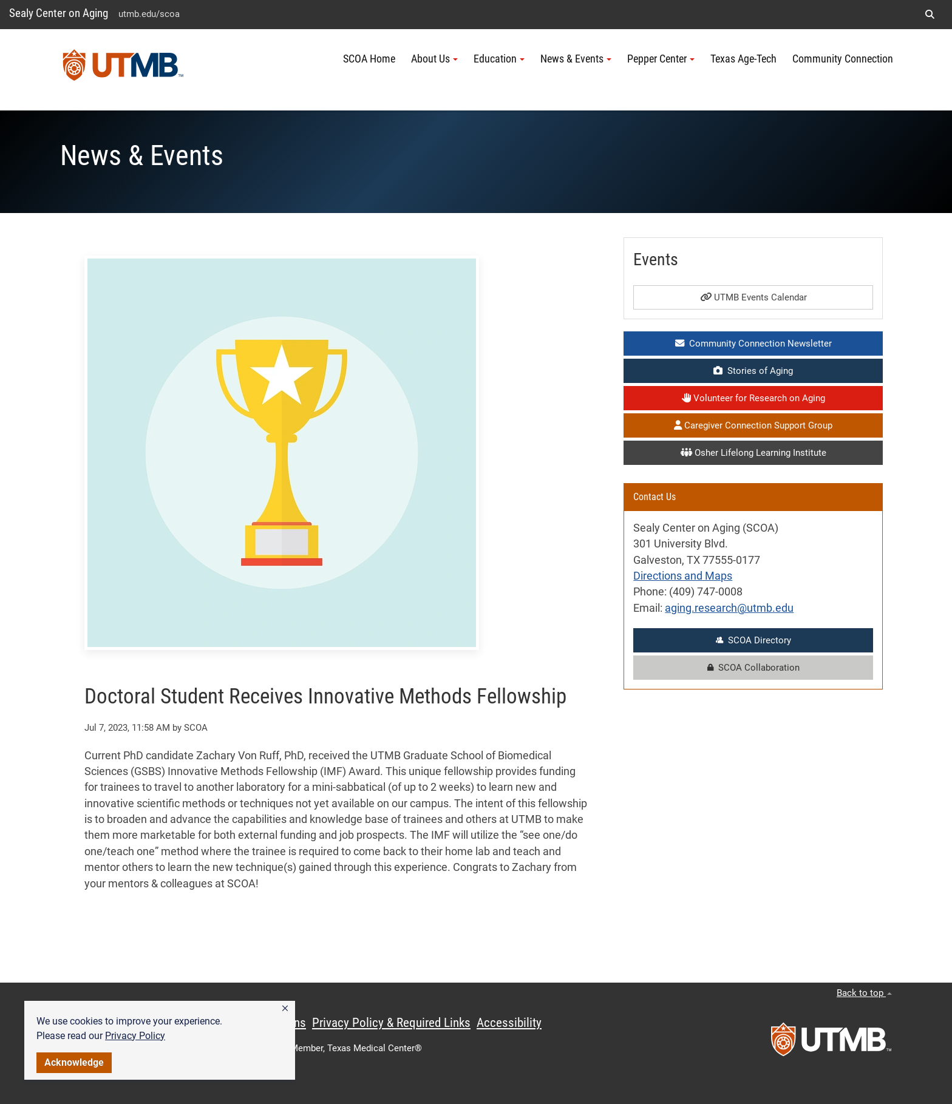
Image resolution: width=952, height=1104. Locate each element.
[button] (285, 1009)
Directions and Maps (682, 576)
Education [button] (499, 59)
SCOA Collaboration (753, 667)
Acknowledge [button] (74, 1062)
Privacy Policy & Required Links (391, 1022)
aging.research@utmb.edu (729, 608)
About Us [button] (434, 59)
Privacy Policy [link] (135, 1035)
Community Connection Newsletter (753, 343)
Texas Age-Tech (743, 59)
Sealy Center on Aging (58, 13)
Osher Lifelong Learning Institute (753, 452)
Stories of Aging (753, 370)
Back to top (864, 992)
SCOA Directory (753, 640)
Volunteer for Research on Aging (753, 398)
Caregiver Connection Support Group (753, 425)
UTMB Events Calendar (753, 297)
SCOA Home (369, 59)
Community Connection (842, 59)
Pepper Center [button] (661, 59)
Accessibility (509, 1022)
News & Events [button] (575, 59)
